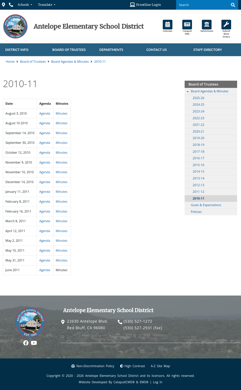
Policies (196, 212)
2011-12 (198, 191)
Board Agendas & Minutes (70, 61)
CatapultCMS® (124, 382)
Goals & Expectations (206, 205)
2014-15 (198, 171)
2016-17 (198, 158)
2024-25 (198, 104)
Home (10, 61)
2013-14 (198, 178)
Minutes (61, 113)
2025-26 (198, 98)
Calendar (167, 26)
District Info (16, 50)
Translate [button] (45, 5)
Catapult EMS (187, 27)
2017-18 (198, 151)
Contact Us (156, 50)
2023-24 (198, 111)
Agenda (44, 113)
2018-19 (198, 145)
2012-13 (198, 185)
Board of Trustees (69, 50)
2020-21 (198, 131)
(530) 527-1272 (138, 321)
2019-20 (198, 138)
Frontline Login (148, 5)
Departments (111, 50)
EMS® (144, 382)
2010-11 (100, 61)
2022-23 (198, 118)
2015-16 (198, 165)
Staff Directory (207, 50)
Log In (157, 382)
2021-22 (198, 125)
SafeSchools (206, 26)
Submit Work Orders (226, 29)
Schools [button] (24, 5)
